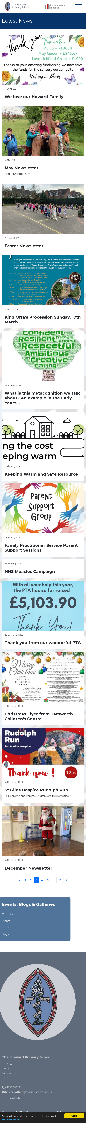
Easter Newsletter (24, 246)
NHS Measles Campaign (30, 571)
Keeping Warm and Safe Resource (42, 474)
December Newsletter (29, 868)
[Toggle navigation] (78, 6)
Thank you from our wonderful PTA (43, 642)
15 (60, 880)
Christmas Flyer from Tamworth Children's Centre (39, 716)
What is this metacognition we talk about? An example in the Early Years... (43, 398)
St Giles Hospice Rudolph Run (37, 790)
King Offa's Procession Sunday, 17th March (43, 319)
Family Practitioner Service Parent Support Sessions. (42, 548)
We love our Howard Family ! (35, 96)
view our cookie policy (12, 1120)
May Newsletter (22, 167)
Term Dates (22, 1098)
